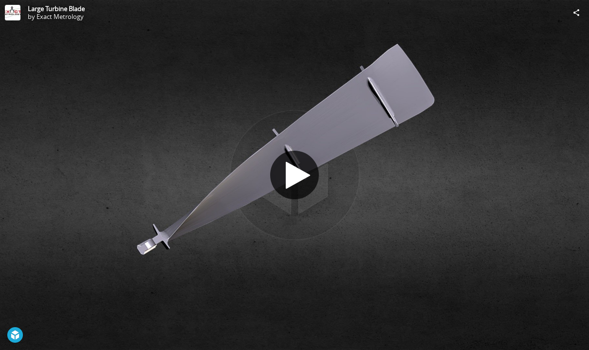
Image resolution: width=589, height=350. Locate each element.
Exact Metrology (60, 16)
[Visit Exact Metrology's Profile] (12, 12)
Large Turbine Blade (56, 8)
